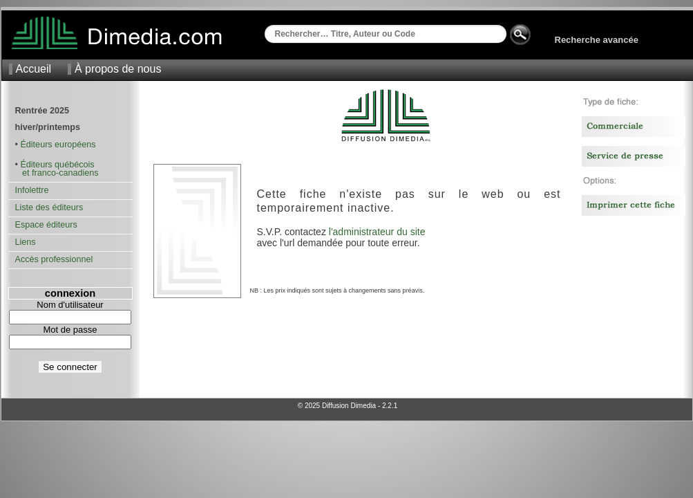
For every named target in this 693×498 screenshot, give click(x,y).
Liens (25, 242)
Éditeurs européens (57, 144)
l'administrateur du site (377, 231)
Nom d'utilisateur (70, 304)
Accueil (34, 69)
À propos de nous (118, 69)
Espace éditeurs (46, 225)
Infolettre (32, 190)
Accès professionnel (54, 259)
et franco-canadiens (57, 173)
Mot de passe (70, 329)
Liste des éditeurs (49, 207)
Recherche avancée (596, 40)
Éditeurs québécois (57, 164)
